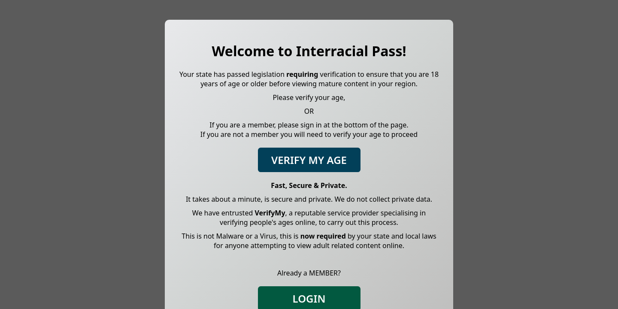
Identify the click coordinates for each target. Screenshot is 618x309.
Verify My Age (309, 160)
